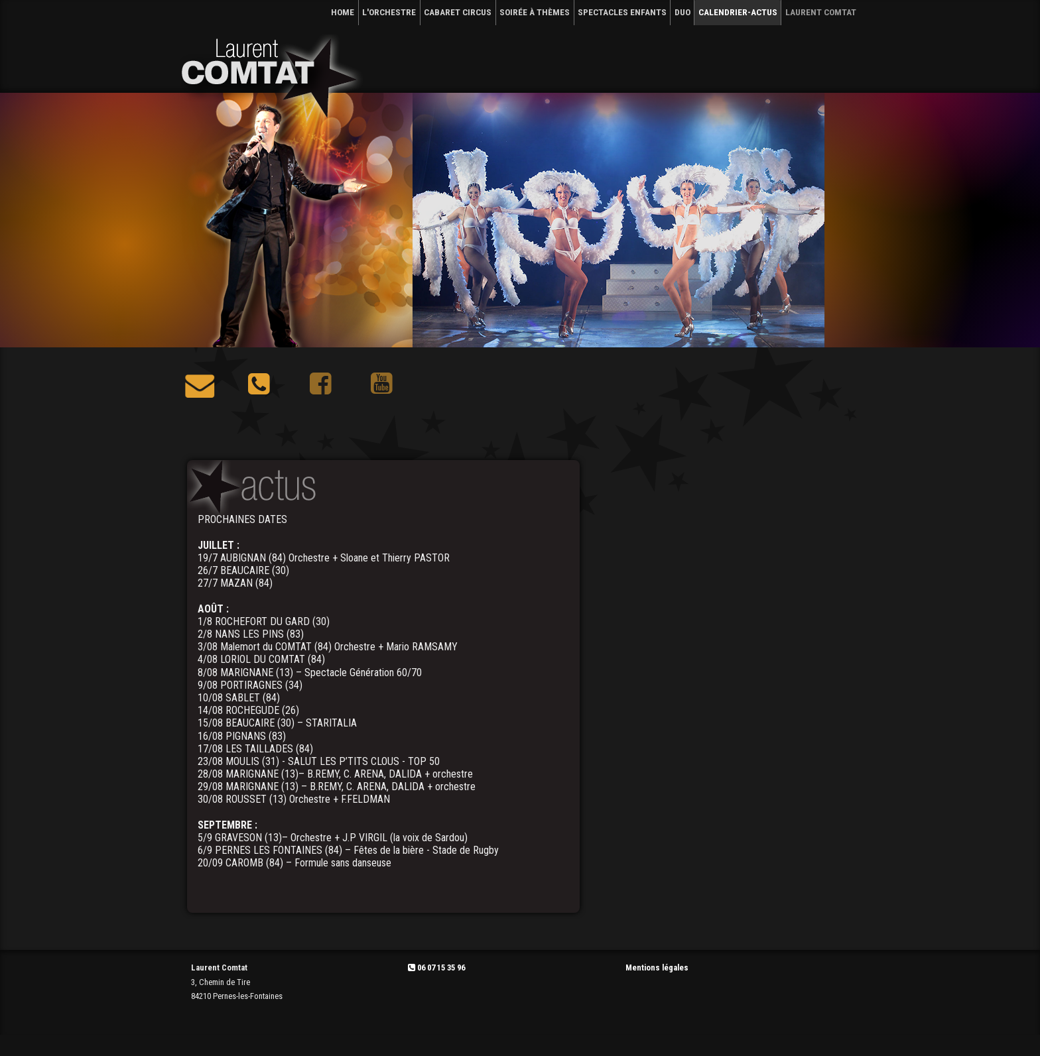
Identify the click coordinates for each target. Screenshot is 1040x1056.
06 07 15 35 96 (436, 967)
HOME (342, 12)
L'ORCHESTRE (389, 12)
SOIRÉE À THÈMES (534, 12)
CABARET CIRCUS (457, 12)
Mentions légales (656, 967)
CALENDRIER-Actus (737, 12)
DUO (682, 12)
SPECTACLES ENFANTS (622, 12)
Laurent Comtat (820, 12)
